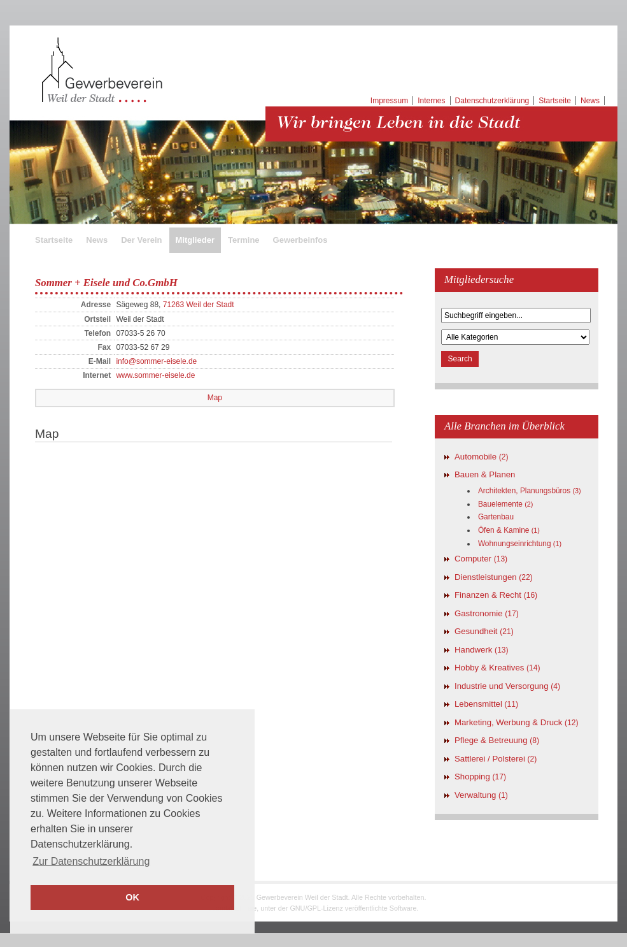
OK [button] (132, 897)
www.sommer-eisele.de (155, 375)
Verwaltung (481, 795)
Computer (480, 558)
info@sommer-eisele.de (156, 361)
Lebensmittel (486, 704)
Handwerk (481, 649)
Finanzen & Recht (495, 595)
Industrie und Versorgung (507, 686)
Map (215, 397)
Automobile (481, 456)
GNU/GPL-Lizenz (316, 908)
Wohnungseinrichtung (519, 543)
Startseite (555, 100)
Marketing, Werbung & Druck (516, 722)
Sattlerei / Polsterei (495, 758)
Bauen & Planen (484, 474)
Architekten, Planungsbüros (529, 490)
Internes (431, 100)
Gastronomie (486, 613)
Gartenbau (496, 516)
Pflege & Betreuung (496, 740)
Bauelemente (505, 504)
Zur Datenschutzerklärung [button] (91, 861)
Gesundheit (484, 631)
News (590, 100)
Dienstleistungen (493, 577)
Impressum (389, 100)
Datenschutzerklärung (492, 100)
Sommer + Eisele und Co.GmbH (106, 283)
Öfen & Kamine (509, 530)
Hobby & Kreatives (497, 667)
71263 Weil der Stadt (198, 304)
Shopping (480, 776)
